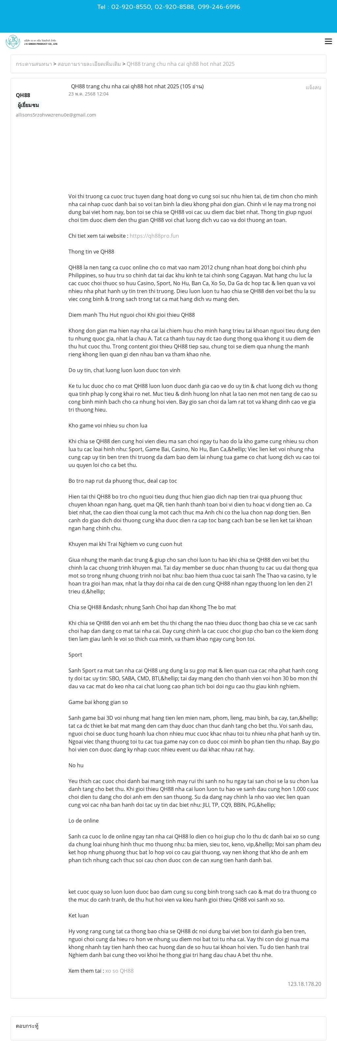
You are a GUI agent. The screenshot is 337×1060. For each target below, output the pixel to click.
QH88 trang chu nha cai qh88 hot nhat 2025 (181, 64)
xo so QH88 (119, 970)
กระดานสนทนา (34, 64)
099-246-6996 (219, 7)
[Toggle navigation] (328, 42)
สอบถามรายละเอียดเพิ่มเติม (89, 64)
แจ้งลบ (313, 87)
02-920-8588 (174, 7)
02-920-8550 (131, 7)
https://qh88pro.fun (154, 235)
